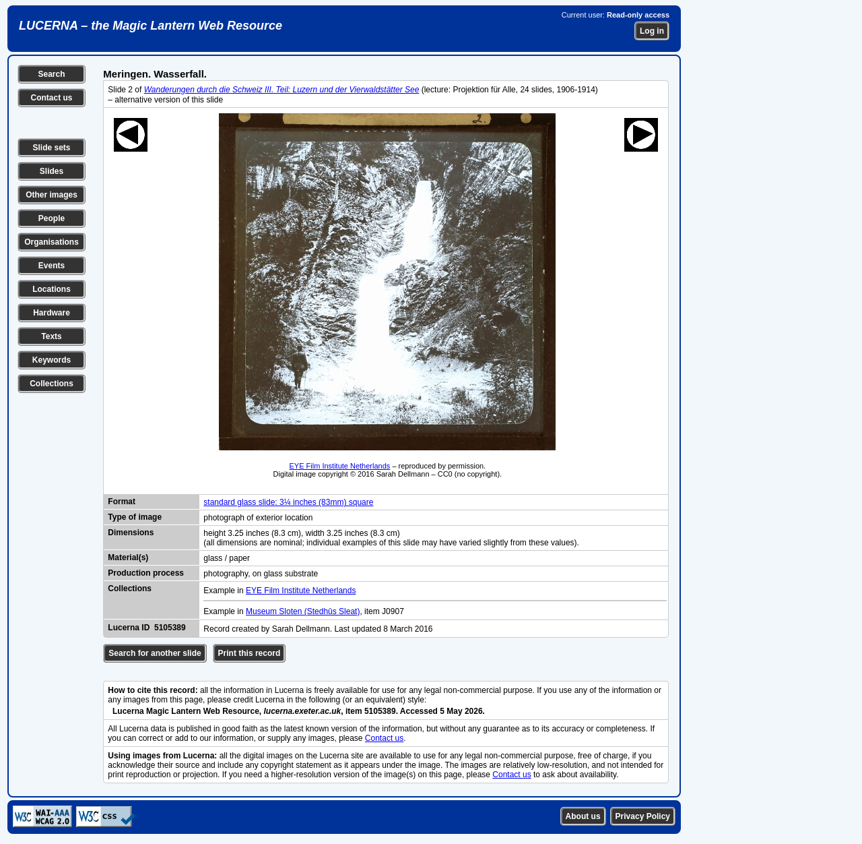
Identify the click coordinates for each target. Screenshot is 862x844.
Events (51, 265)
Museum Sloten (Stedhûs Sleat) (303, 611)
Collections (51, 383)
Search (51, 74)
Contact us (51, 97)
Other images (51, 195)
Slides (51, 171)
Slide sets (51, 147)
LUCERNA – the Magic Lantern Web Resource (150, 25)
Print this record (249, 653)
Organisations (51, 242)
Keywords (51, 360)
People (51, 218)
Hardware (51, 313)
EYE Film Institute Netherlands (340, 466)
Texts (51, 336)
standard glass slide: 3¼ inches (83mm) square (288, 502)
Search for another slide (154, 653)
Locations (51, 289)
